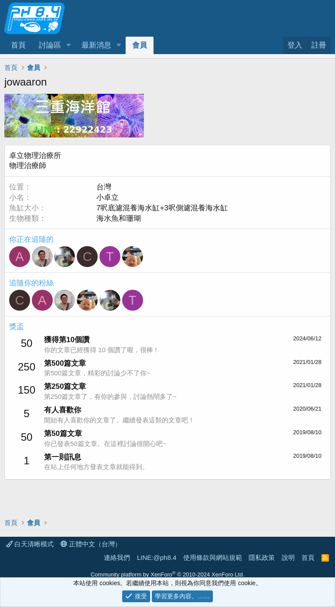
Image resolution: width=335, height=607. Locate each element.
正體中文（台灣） (91, 544)
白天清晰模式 (30, 544)
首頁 (18, 45)
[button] (68, 45)
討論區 (50, 45)
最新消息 (96, 45)
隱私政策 (262, 557)
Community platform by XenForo (167, 574)
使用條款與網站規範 (212, 557)
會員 (139, 45)
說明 (288, 557)
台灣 (103, 187)
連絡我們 (117, 557)
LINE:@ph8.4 (156, 557)
